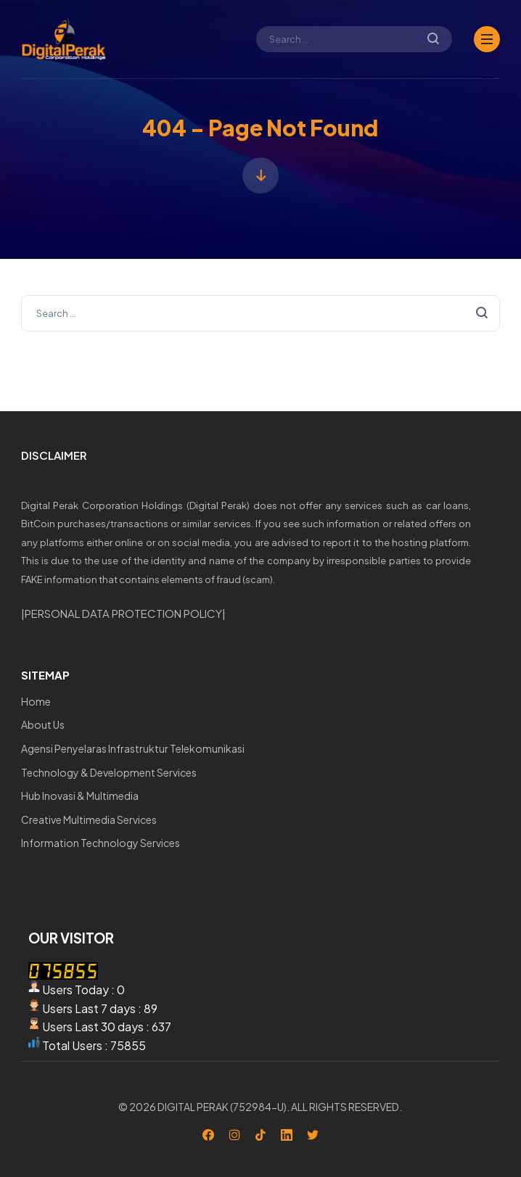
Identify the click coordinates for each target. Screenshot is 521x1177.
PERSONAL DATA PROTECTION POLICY (123, 613)
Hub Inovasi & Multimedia (80, 795)
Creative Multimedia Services (89, 819)
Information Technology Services (100, 842)
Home (36, 701)
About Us (43, 724)
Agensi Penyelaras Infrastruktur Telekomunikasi (133, 748)
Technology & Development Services (109, 772)
